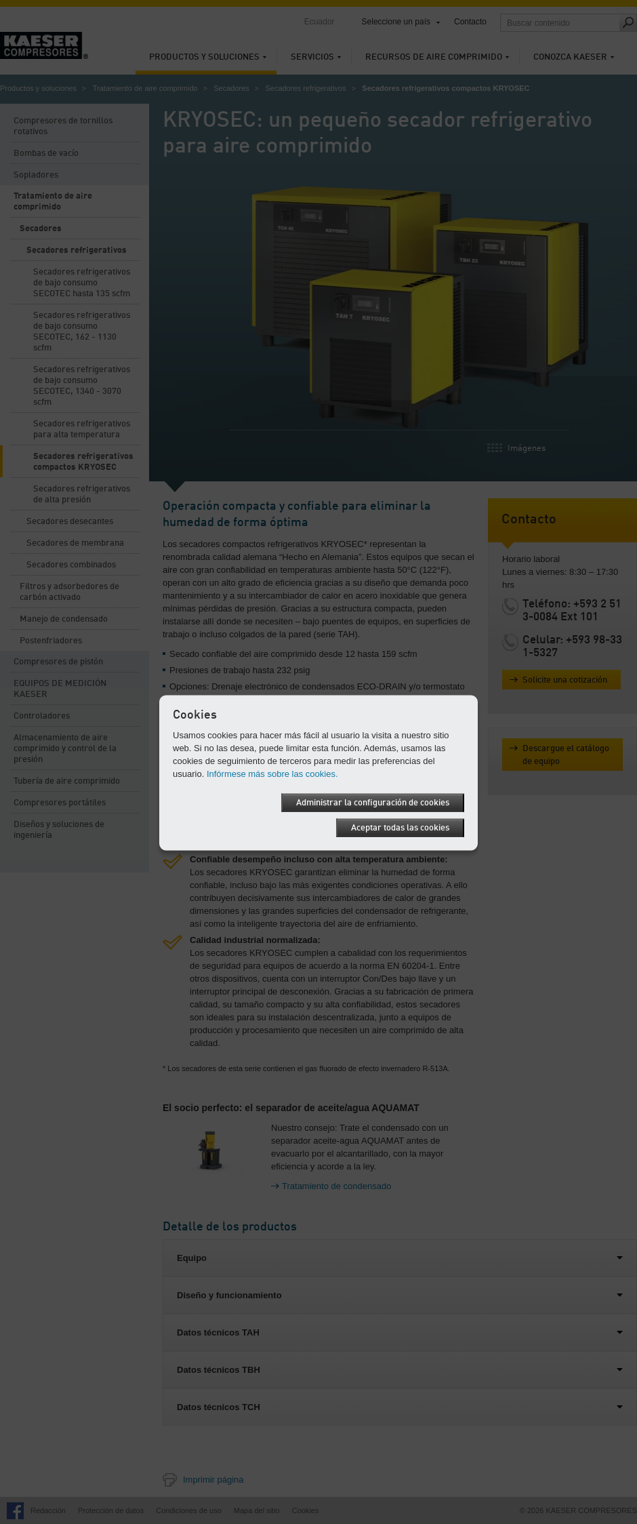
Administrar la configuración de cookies (372, 803)
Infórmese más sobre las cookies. (272, 774)
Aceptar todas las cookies (400, 828)
